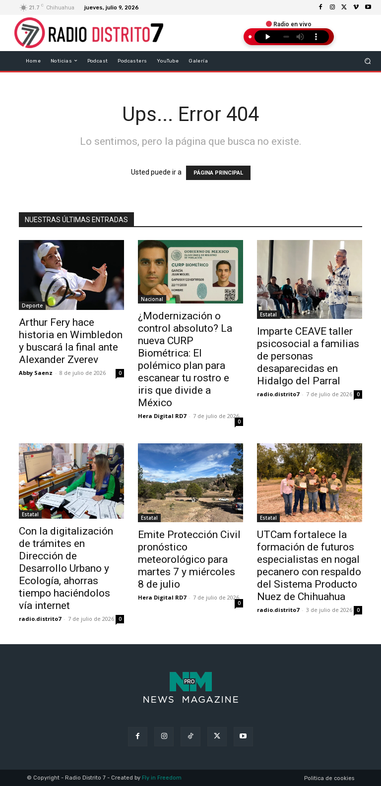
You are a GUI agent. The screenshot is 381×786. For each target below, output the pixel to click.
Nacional (152, 299)
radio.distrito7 (278, 394)
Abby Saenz (36, 372)
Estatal (268, 314)
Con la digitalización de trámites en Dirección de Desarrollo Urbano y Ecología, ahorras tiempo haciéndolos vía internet (66, 568)
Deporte (32, 305)
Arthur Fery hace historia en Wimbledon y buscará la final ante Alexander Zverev (71, 340)
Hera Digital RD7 (162, 416)
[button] (367, 60)
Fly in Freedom (162, 778)
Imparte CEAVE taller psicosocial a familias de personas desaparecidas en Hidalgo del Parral (308, 356)
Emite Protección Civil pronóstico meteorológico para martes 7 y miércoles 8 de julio (189, 559)
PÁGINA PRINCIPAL (218, 173)
